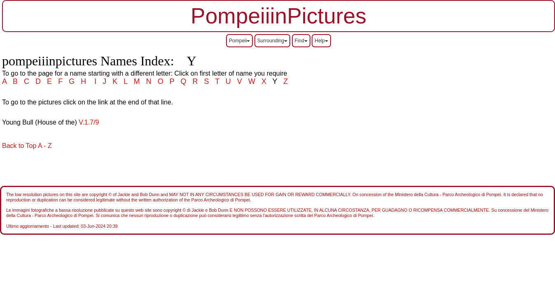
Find (301, 41)
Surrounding (272, 41)
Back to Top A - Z (27, 145)
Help (321, 41)
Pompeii (239, 41)
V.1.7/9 (89, 122)
